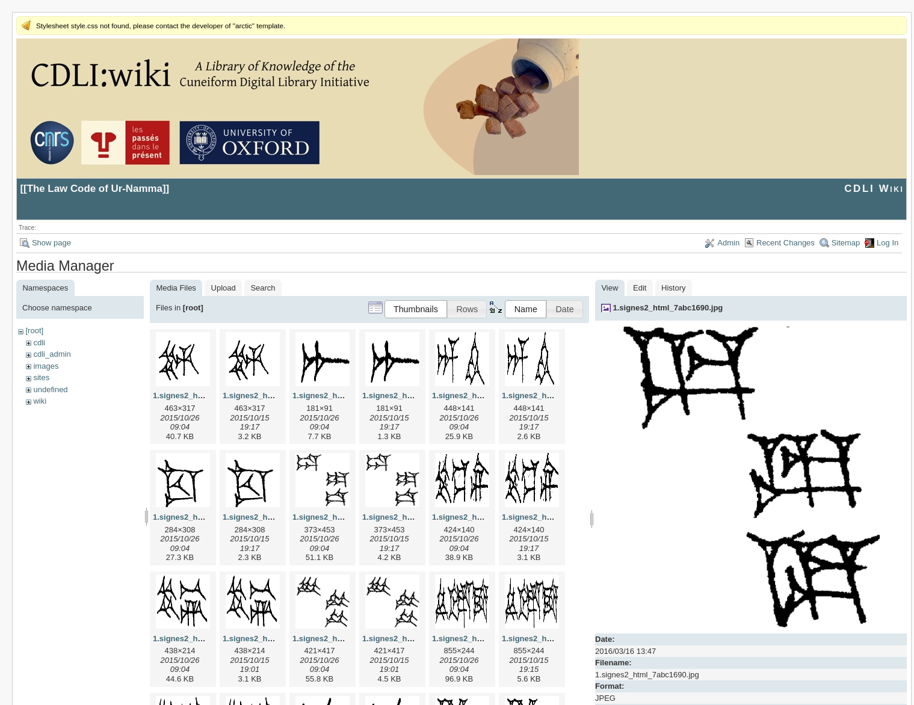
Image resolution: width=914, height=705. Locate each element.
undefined (50, 389)
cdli (39, 342)
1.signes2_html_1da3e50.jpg (345, 517)
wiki (39, 400)
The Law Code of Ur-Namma (94, 188)
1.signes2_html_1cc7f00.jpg (204, 517)
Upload (223, 287)
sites (41, 377)
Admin (728, 242)
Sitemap (846, 242)
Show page (51, 242)
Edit (639, 287)
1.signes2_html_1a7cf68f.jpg (345, 395)
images (45, 366)
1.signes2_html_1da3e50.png (416, 517)
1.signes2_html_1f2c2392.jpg (486, 638)
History (673, 287)
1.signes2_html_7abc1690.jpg (668, 307)
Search (262, 287)
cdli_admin (51, 354)
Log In (887, 242)
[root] (34, 330)
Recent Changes (785, 242)
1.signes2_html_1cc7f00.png (276, 517)
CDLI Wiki (874, 188)
